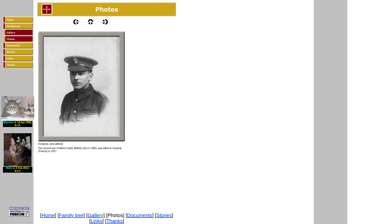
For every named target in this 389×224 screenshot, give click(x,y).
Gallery (95, 215)
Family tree (71, 215)
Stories (164, 215)
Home (48, 215)
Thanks (114, 221)
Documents (139, 215)
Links (96, 221)
